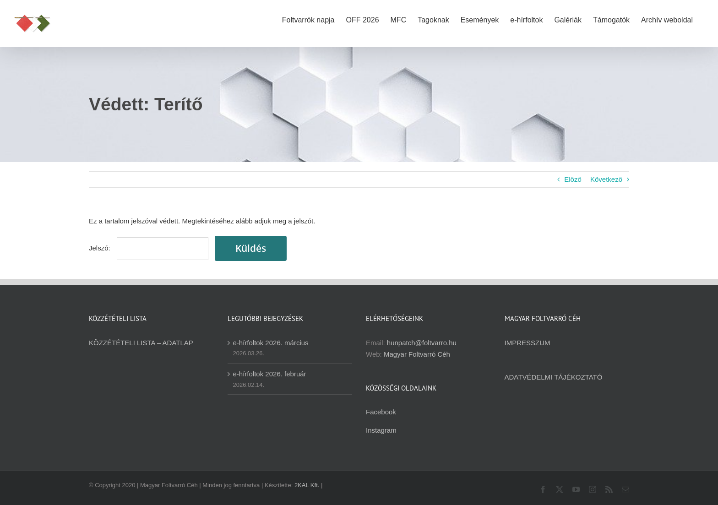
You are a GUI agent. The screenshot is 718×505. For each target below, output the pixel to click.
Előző (573, 179)
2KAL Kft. (306, 485)
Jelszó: (148, 248)
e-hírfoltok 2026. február (269, 374)
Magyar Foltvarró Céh (417, 354)
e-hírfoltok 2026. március (271, 343)
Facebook (381, 412)
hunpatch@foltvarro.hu (422, 343)
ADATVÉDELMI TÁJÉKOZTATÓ (554, 377)
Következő (606, 179)
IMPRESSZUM (527, 343)
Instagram (381, 430)
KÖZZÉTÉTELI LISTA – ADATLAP (141, 343)
